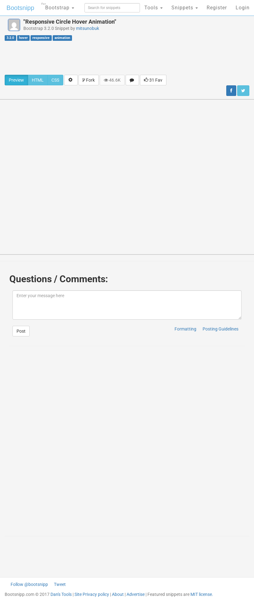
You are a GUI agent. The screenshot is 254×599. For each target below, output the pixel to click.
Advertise (136, 594)
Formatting (185, 328)
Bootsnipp (20, 7)
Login (243, 8)
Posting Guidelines (220, 328)
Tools (153, 8)
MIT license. (201, 594)
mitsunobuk (87, 28)
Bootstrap (57, 6)
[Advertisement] (127, 58)
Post (21, 331)
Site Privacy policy (91, 594)
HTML (38, 80)
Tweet (60, 584)
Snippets (184, 8)
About (118, 594)
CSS (55, 80)
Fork (89, 80)
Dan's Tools (61, 594)
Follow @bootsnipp (29, 584)
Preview (16, 80)
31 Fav (153, 80)
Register (217, 8)
